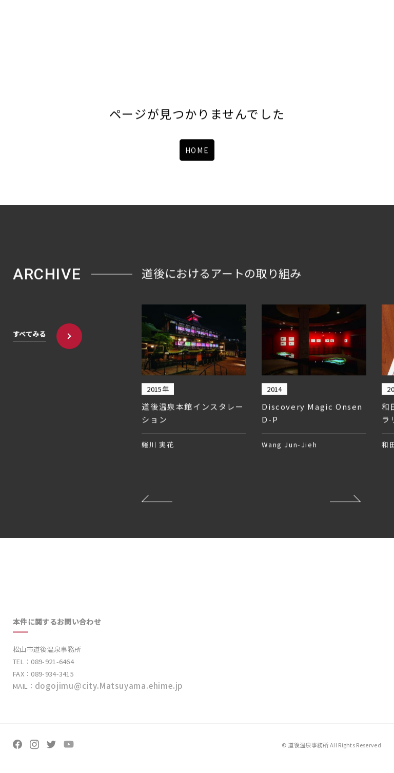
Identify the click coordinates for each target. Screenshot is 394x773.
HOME (197, 150)
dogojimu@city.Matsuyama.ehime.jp (109, 690)
